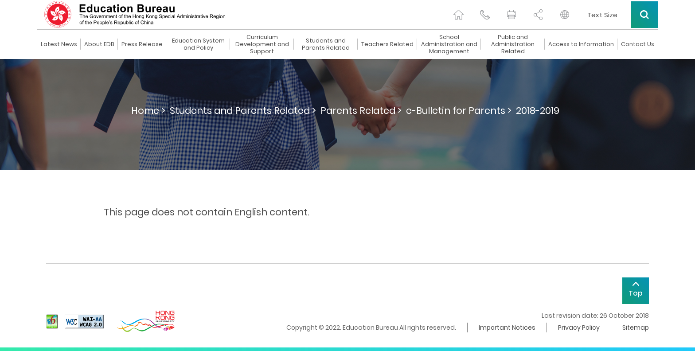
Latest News (59, 44)
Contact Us (637, 44)
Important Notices (507, 327)
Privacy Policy (579, 327)
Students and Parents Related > (243, 110)
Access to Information (581, 44)
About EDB (99, 44)
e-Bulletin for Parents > (458, 110)
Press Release (142, 44)
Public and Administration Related (513, 44)
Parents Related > (361, 110)
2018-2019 (537, 110)
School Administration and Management (449, 44)
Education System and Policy (198, 44)
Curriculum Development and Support (262, 44)
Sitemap (635, 327)
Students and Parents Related (326, 44)
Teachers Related (387, 44)
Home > (148, 110)
